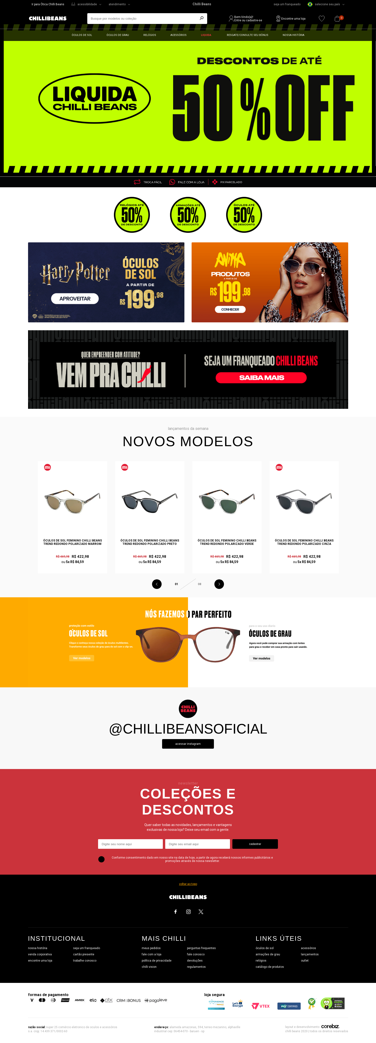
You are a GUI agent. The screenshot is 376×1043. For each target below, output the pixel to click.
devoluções (195, 960)
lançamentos (310, 954)
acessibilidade (87, 4)
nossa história (37, 948)
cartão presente (83, 954)
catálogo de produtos (270, 967)
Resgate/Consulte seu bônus (247, 35)
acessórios (308, 948)
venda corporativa (40, 954)
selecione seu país (324, 4)
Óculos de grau (117, 35)
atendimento (117, 4)
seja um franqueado (287, 4)
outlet (305, 960)
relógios (261, 960)
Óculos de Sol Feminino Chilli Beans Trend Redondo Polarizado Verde (227, 542)
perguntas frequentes (201, 948)
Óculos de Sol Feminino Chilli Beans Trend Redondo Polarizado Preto (149, 542)
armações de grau (268, 954)
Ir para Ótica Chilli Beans (48, 4)
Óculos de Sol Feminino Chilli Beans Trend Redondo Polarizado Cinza (304, 542)
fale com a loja (151, 954)
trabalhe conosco (84, 960)
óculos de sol (265, 948)
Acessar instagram (188, 744)
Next (219, 584)
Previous (157, 584)
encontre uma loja (40, 960)
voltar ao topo (188, 884)
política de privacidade (156, 960)
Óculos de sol (82, 35)
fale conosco (196, 954)
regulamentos (196, 967)
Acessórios (178, 35)
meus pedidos (151, 948)
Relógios (149, 35)
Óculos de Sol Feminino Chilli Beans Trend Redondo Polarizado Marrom (72, 542)
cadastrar (255, 844)
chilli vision (149, 967)
